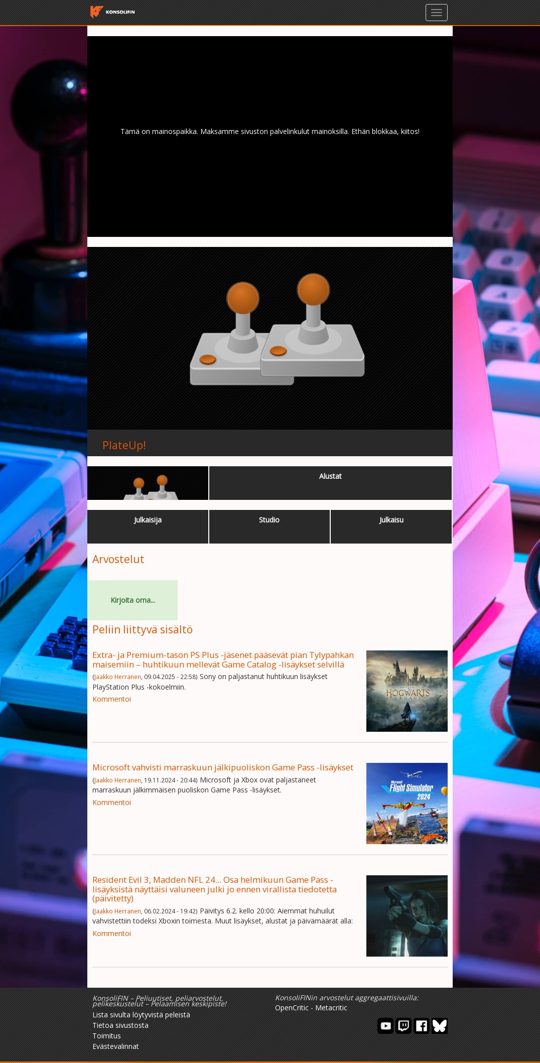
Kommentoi (111, 699)
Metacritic (331, 1007)
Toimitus (106, 1035)
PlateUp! (124, 445)
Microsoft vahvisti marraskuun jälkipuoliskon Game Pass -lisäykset (222, 767)
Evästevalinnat (115, 1046)
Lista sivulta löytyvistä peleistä (141, 1014)
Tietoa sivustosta (120, 1025)
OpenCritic (292, 1007)
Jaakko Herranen (117, 677)
